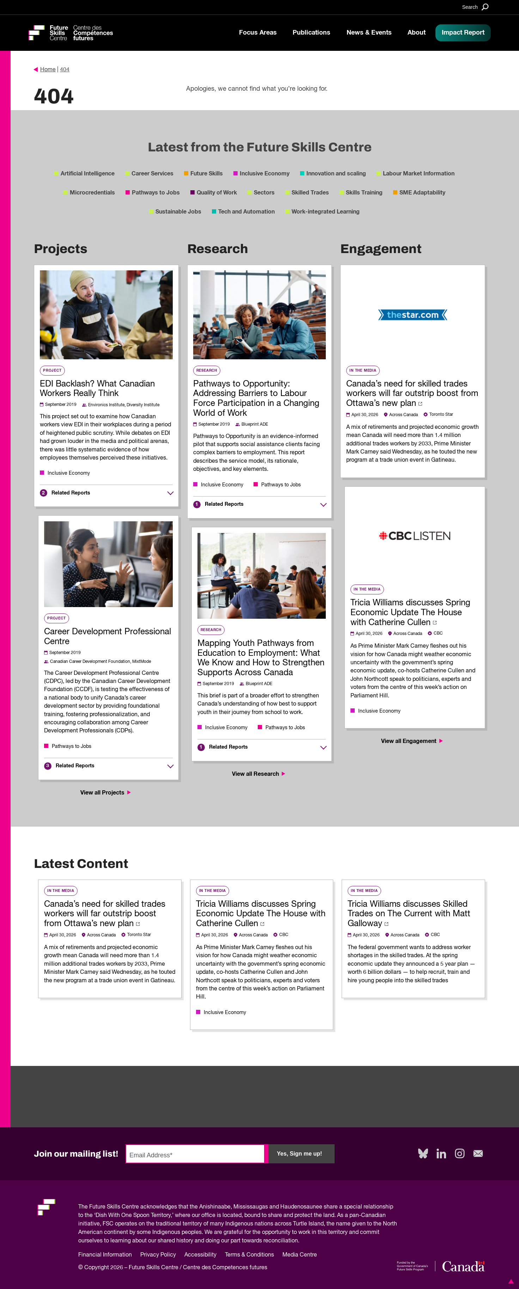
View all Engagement (412, 741)
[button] (510, 1281)
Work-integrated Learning (326, 212)
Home (45, 70)
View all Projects (106, 793)
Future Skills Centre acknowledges (133, 1207)
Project (52, 370)
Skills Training (364, 193)
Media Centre (299, 1255)
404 (64, 70)
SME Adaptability (422, 193)
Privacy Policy (158, 1255)
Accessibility (200, 1255)
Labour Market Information (418, 173)
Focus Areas (258, 33)
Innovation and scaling (336, 173)
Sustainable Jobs (178, 212)
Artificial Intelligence (88, 173)
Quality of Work (217, 193)
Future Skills (206, 173)
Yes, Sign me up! (299, 1154)
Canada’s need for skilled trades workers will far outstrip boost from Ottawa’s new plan (412, 394)
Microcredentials (92, 193)
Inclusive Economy (264, 173)
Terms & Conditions (249, 1255)
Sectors (264, 193)
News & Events (369, 33)
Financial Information (105, 1255)
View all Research (259, 774)
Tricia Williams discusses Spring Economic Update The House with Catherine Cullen (410, 613)
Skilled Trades (310, 193)
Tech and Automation (246, 212)
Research (206, 370)
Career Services (152, 173)
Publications (311, 33)
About (417, 33)
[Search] (475, 7)
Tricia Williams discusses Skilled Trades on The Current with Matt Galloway (409, 914)
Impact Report (463, 33)
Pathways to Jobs (156, 193)
